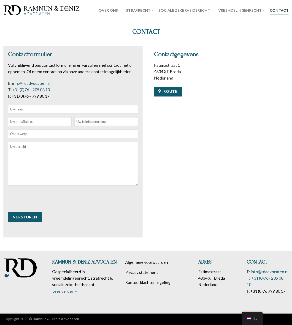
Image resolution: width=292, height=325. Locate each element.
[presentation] (43, 198)
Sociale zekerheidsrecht (186, 10)
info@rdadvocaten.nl (31, 83)
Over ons (110, 10)
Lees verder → (65, 291)
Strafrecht (140, 10)
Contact (279, 10)
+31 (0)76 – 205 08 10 (31, 89)
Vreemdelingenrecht (241, 10)
